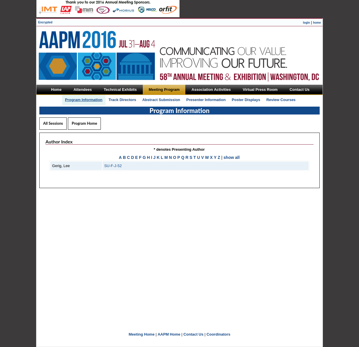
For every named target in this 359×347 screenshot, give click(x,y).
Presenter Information (206, 100)
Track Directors (122, 100)
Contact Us (194, 334)
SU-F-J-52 (113, 166)
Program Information (84, 100)
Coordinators (218, 334)
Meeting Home (142, 334)
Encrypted (45, 22)
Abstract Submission (161, 100)
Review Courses (280, 100)
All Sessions (53, 123)
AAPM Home (169, 334)
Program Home (84, 123)
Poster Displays (246, 100)
